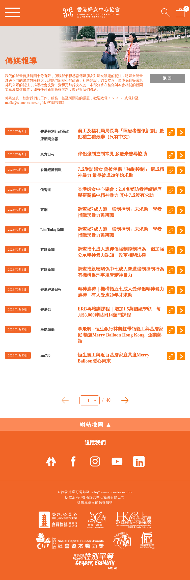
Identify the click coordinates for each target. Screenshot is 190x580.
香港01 (45, 309)
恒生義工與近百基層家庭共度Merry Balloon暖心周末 (113, 358)
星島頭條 (47, 329)
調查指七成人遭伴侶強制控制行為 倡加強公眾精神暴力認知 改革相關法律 (121, 252)
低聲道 (45, 190)
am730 (45, 355)
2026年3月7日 (17, 154)
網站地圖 (95, 424)
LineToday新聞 (52, 230)
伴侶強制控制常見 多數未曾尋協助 (112, 153)
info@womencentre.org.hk (111, 492)
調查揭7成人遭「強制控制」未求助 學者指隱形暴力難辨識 (120, 212)
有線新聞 (47, 250)
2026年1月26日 (18, 309)
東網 (43, 210)
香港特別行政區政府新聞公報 (54, 135)
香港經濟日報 (51, 170)
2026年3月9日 (17, 131)
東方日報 (47, 154)
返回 (167, 78)
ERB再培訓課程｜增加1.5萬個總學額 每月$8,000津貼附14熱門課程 (119, 312)
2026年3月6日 (17, 189)
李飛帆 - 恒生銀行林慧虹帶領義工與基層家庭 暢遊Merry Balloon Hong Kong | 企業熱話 (120, 335)
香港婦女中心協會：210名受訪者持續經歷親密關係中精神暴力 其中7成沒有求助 (120, 192)
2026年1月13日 (18, 329)
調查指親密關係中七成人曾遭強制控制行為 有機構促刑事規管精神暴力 (121, 272)
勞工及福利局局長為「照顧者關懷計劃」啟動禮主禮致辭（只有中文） (121, 133)
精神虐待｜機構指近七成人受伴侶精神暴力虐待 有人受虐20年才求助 (121, 292)
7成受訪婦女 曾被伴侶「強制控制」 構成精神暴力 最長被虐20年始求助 (121, 172)
